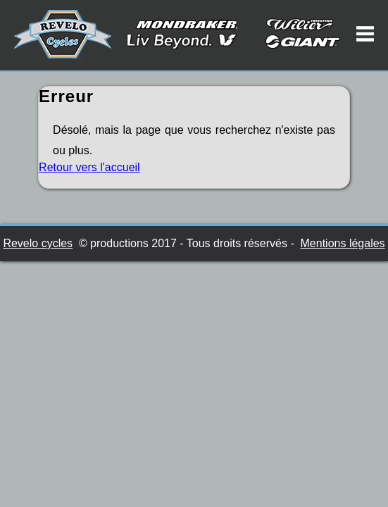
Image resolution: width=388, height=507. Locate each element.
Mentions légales (343, 243)
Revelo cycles (38, 243)
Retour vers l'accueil (89, 167)
